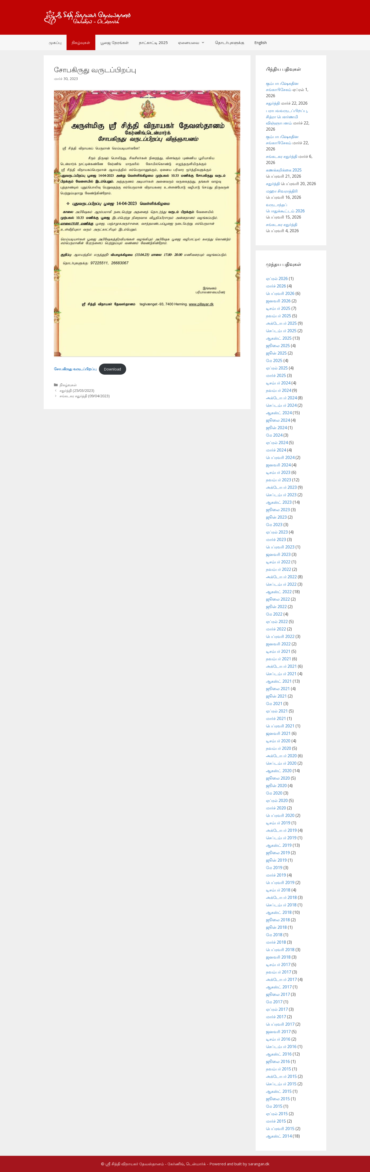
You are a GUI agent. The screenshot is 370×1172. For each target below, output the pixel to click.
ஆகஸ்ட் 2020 (279, 770)
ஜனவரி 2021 (278, 733)
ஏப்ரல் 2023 (277, 532)
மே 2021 (274, 703)
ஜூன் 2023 (276, 517)
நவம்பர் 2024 (278, 390)
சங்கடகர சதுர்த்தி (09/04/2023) (85, 395)
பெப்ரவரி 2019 (280, 882)
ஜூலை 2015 (278, 1099)
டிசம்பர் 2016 (278, 1039)
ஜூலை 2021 (278, 688)
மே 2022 (274, 614)
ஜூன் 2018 (276, 927)
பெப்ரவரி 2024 (280, 457)
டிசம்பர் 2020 (278, 741)
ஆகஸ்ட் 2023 (279, 502)
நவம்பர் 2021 (278, 659)
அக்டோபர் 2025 (281, 323)
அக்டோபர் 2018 (281, 897)
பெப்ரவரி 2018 (280, 949)
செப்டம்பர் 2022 (281, 584)
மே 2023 (274, 524)
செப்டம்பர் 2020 (281, 763)
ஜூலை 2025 (278, 345)
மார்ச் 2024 (276, 450)
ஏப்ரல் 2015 (277, 1113)
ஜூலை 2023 (278, 509)
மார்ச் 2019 (276, 875)
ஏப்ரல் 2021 (277, 711)
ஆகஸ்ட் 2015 (279, 1091)
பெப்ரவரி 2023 (280, 547)
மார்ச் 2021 (276, 718)
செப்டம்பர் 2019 (281, 838)
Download (112, 369)
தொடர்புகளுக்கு (229, 42)
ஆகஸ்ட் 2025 (279, 338)
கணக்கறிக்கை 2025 (284, 170)
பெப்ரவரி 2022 (280, 636)
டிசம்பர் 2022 (278, 562)
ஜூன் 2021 (276, 696)
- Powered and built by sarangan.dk (238, 1163)
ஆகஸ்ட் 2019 (279, 845)
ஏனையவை (194, 42)
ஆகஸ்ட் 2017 (279, 987)
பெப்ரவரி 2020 (280, 815)
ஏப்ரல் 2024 (277, 442)
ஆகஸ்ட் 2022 (279, 591)
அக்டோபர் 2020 (281, 756)
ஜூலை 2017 (278, 994)
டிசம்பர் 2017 (278, 964)
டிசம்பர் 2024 (278, 383)
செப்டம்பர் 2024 (281, 405)
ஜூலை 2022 (278, 599)
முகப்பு (55, 42)
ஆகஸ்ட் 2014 (279, 1136)
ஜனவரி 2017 (278, 1031)
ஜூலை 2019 (278, 852)
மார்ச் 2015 (276, 1121)
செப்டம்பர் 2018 (281, 905)
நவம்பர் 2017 (278, 972)
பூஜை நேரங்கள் (114, 42)
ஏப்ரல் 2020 (277, 800)
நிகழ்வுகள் (81, 42)
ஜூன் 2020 (276, 785)
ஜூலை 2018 (278, 920)
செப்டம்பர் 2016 (281, 1046)
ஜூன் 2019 (276, 860)
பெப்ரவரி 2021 (280, 726)
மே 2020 (274, 793)
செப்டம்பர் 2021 (281, 674)
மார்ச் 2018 (276, 942)
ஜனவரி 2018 (278, 957)
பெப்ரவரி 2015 (280, 1128)
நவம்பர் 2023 (278, 480)
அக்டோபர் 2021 (281, 666)
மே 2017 (274, 1002)
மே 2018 (274, 934)
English (260, 42)
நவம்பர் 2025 (278, 316)
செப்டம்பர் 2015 (281, 1084)
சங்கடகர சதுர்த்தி (281, 156)
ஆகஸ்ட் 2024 (279, 413)
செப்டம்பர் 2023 (281, 495)
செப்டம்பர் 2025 (281, 330)
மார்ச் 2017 (276, 1017)
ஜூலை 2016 (278, 1061)
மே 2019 (274, 867)
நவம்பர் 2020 (278, 748)
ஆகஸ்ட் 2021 (279, 681)
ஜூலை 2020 (278, 778)
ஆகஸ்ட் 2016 (279, 1054)
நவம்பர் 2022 (278, 569)
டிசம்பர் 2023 (278, 472)
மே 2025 (274, 360)
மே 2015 (274, 1106)
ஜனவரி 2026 (278, 301)
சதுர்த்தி (273, 103)
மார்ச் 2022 (276, 629)
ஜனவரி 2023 (278, 554)
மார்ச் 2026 (276, 286)
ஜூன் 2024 (276, 427)
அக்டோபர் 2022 (281, 577)
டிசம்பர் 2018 (278, 890)
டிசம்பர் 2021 (278, 651)
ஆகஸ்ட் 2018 (279, 912)
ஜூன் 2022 (276, 606)
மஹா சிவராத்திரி (282, 191)
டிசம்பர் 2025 (278, 308)
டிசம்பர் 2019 (278, 823)
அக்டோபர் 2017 (281, 979)
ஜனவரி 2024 (278, 465)
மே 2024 (274, 435)
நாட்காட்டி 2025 (153, 42)
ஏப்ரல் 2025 (277, 368)
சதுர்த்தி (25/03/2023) (77, 390)
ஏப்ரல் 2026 (277, 278)
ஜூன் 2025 (276, 353)
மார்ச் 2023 (276, 539)
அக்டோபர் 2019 (281, 830)
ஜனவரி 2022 (278, 644)
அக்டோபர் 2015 (281, 1076)
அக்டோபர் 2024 (281, 398)
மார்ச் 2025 (276, 375)
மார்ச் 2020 (276, 808)
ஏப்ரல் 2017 (277, 1009)
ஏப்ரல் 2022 (277, 621)
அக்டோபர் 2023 (281, 487)
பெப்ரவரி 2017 (280, 1024)
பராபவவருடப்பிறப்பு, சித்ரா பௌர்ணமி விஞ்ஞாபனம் (287, 117)
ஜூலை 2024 (278, 420)
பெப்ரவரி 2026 (280, 293)
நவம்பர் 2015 (278, 1069)
